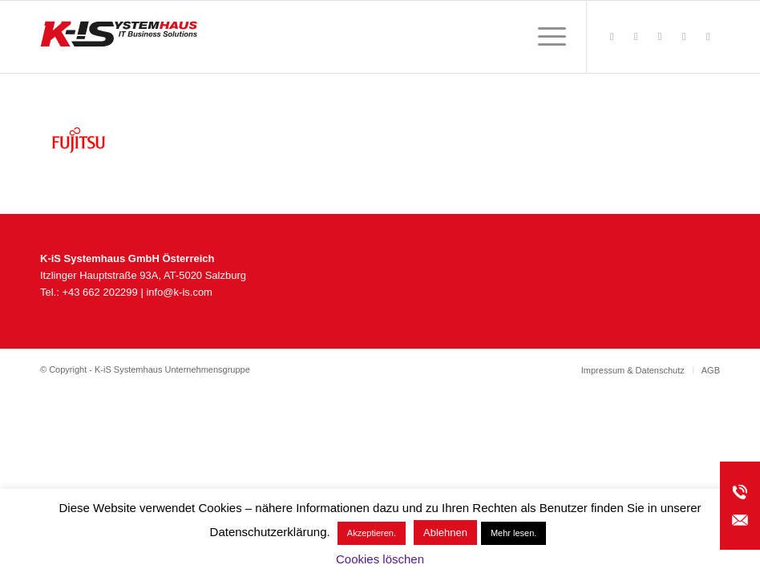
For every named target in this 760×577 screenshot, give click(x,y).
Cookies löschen (380, 559)
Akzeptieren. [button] (371, 533)
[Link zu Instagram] (660, 37)
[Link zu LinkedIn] (708, 37)
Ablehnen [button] (445, 533)
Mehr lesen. (513, 533)
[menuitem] (544, 37)
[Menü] (544, 37)
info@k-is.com (179, 292)
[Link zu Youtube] (684, 37)
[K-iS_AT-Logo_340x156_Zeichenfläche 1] (118, 37)
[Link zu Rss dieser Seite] (636, 37)
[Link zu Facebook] (612, 37)
